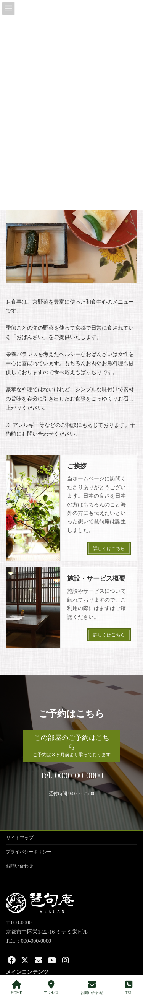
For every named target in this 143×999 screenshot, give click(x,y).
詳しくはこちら (109, 548)
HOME (16, 987)
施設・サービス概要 (96, 578)
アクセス (51, 987)
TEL (128, 987)
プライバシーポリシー (28, 851)
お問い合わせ (19, 866)
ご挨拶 (77, 466)
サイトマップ (20, 837)
